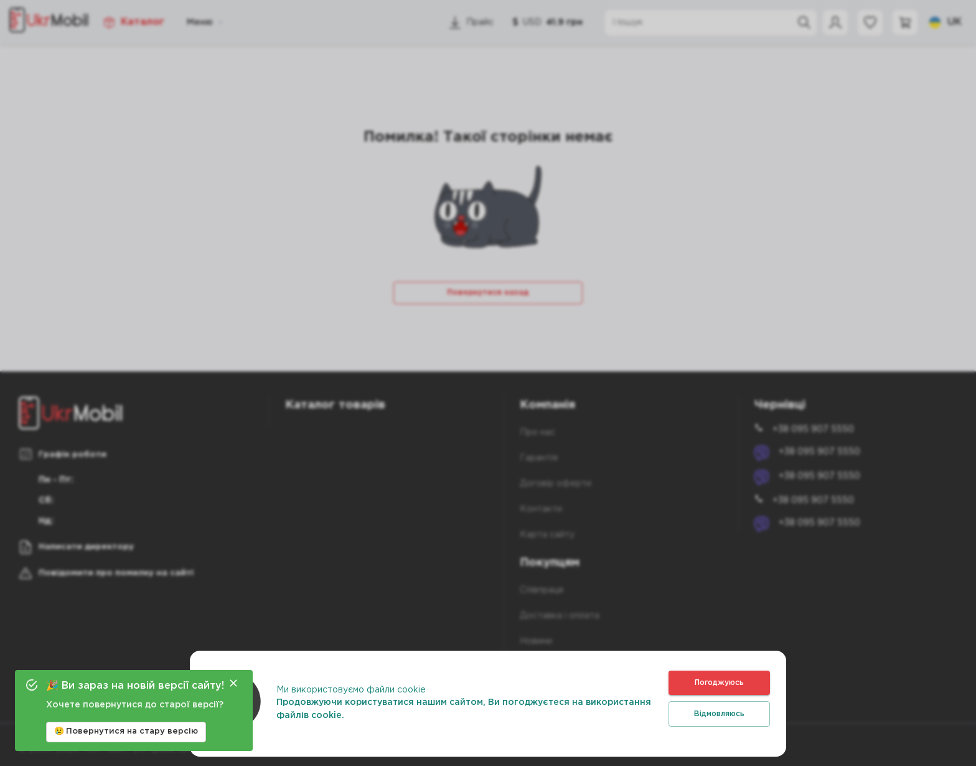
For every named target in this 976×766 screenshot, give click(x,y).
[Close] (233, 683)
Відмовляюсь (719, 714)
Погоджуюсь (719, 683)
